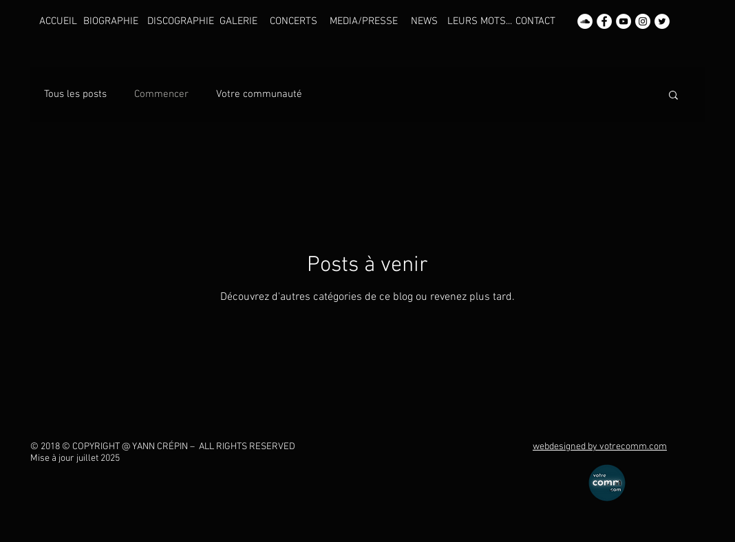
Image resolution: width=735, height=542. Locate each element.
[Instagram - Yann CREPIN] (642, 21)
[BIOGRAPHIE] (110, 21)
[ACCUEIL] (58, 21)
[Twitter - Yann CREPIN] (662, 21)
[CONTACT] (535, 21)
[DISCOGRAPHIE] (180, 21)
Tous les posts (75, 94)
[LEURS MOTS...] (480, 21)
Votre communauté (259, 94)
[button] (673, 96)
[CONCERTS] (293, 21)
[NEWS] (424, 21)
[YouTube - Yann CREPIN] (623, 21)
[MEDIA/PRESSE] (364, 21)
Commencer (161, 94)
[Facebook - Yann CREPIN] (604, 21)
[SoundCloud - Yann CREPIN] (585, 21)
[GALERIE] (238, 21)
